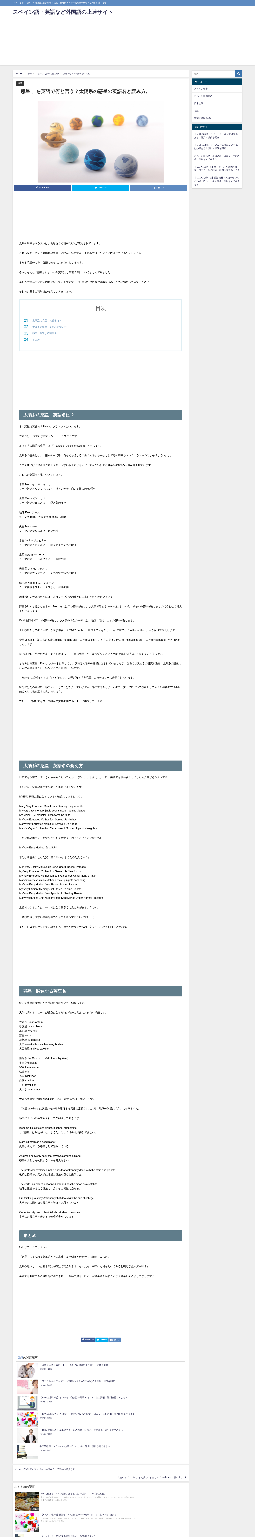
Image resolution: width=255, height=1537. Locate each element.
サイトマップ (58, 1533)
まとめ (36, 339)
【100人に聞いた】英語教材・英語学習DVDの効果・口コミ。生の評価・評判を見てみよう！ (217, 181)
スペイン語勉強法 (203, 96)
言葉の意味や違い (203, 118)
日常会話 (198, 103)
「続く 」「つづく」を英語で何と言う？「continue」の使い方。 (145, 1430)
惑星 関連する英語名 (45, 333)
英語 (20, 84)
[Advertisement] (127, 42)
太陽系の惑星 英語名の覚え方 (50, 326)
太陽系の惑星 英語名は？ (48, 320)
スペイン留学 (201, 88)
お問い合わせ (19, 1533)
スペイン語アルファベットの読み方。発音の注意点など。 (52, 1421)
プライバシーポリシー (38, 1533)
